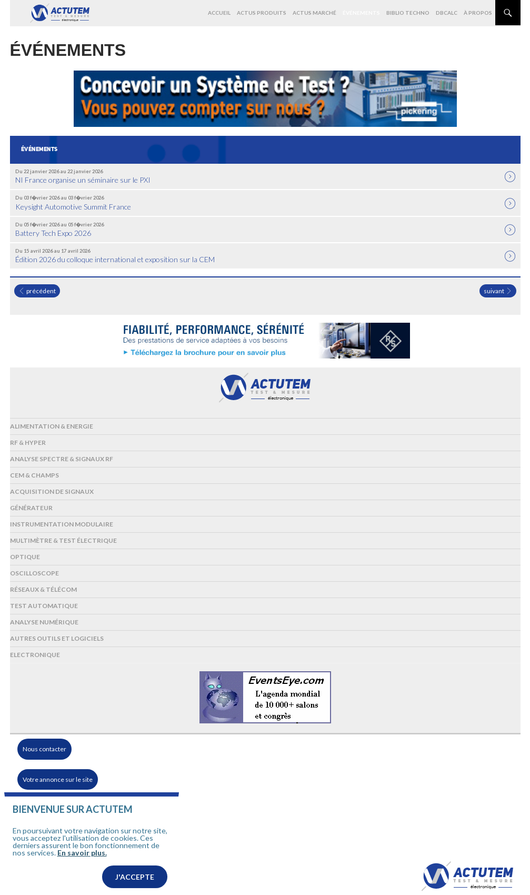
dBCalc (446, 12)
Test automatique (44, 606)
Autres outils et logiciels (57, 638)
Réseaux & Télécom (43, 589)
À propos (478, 12)
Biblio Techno (407, 12)
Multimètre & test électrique (63, 540)
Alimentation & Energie (51, 426)
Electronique (35, 655)
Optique (25, 557)
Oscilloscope (34, 573)
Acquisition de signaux (52, 491)
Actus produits (261, 12)
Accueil (219, 12)
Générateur (31, 508)
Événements (361, 12)
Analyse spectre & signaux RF (61, 459)
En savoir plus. (82, 867)
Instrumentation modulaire (61, 524)
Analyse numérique (44, 622)
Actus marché (314, 12)
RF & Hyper (28, 442)
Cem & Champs (34, 475)
